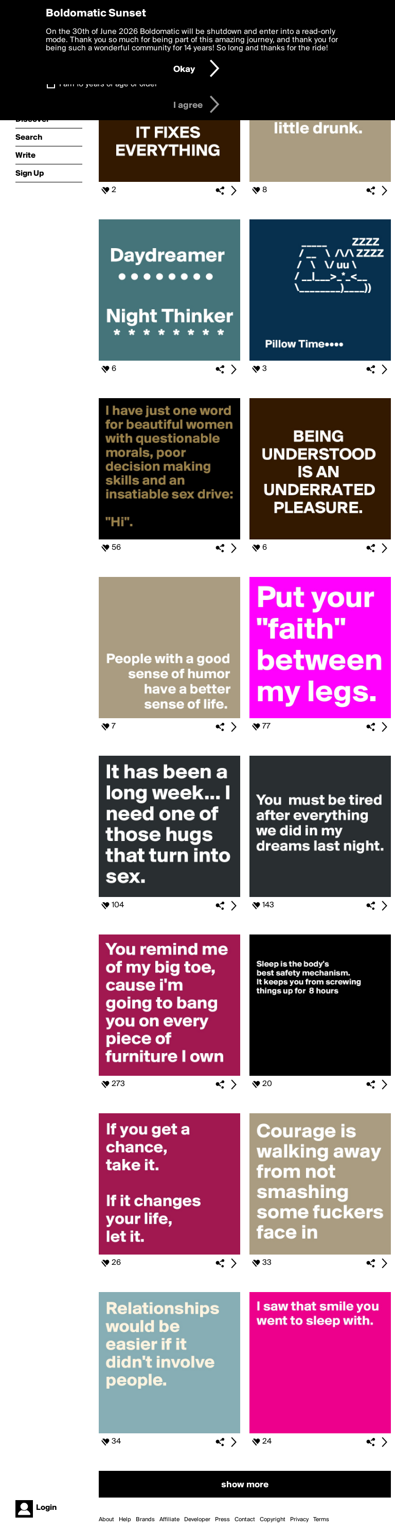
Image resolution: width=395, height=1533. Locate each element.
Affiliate (169, 1520)
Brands (145, 1520)
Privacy (299, 1520)
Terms (321, 1520)
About (106, 1520)
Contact (245, 1520)
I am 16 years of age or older (108, 84)
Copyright (272, 1520)
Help (125, 1520)
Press (222, 1520)
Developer (197, 1520)
